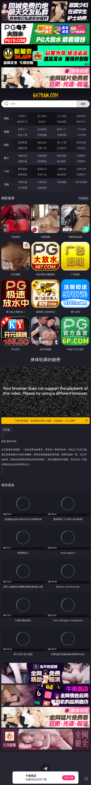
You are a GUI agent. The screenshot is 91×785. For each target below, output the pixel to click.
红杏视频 (22, 187)
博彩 (6, 118)
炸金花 (42, 121)
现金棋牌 (61, 121)
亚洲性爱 (22, 142)
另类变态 (81, 148)
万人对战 (61, 116)
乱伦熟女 (61, 148)
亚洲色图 (42, 155)
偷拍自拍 (42, 142)
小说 (6, 171)
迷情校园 (22, 174)
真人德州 (42, 116)
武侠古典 (81, 168)
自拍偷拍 (42, 129)
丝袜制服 (42, 134)
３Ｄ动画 (81, 129)
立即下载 (68, 777)
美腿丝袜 (22, 161)
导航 (6, 184)
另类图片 (81, 161)
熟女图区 (61, 161)
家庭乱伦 (42, 168)
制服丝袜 (22, 148)
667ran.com (45, 95)
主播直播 (61, 134)
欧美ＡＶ (61, 129)
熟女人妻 (22, 134)
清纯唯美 (42, 161)
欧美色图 (61, 155)
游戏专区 (81, 116)
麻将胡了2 (22, 121)
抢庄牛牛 (81, 121)
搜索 (83, 103)
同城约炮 (22, 182)
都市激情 (22, 168)
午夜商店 (42, 182)
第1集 (7, 429)
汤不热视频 (81, 182)
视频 (6, 131)
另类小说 (42, 174)
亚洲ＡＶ (22, 129)
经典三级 (42, 148)
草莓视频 (61, 182)
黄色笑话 (61, 174)
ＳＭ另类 (81, 134)
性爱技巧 (81, 174)
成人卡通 (61, 142)
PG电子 (22, 116)
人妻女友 (61, 168)
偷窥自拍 (22, 155)
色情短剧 (42, 187)
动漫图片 (81, 155)
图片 (6, 158)
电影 (6, 145)
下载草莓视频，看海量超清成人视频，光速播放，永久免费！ (51, 421)
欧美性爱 (81, 142)
